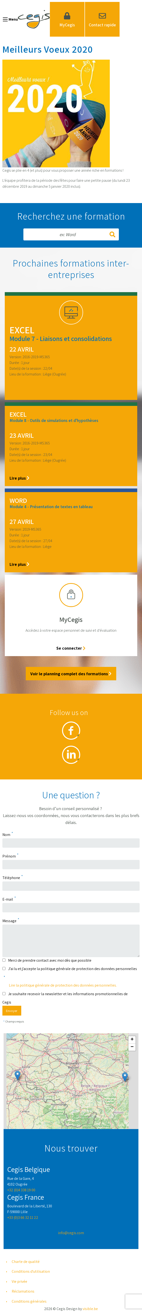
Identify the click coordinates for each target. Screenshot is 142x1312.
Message (9, 921)
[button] (18, 1075)
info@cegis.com (71, 1232)
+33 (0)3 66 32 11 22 (22, 1217)
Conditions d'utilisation (31, 1271)
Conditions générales (29, 1301)
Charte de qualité (26, 1261)
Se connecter (70, 648)
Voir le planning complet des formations (70, 673)
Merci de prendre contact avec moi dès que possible (49, 960)
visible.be (90, 1308)
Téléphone (11, 877)
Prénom (9, 856)
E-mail (7, 899)
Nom (6, 834)
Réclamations (23, 1291)
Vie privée (19, 1281)
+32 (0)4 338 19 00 (21, 1190)
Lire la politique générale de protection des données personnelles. (63, 985)
